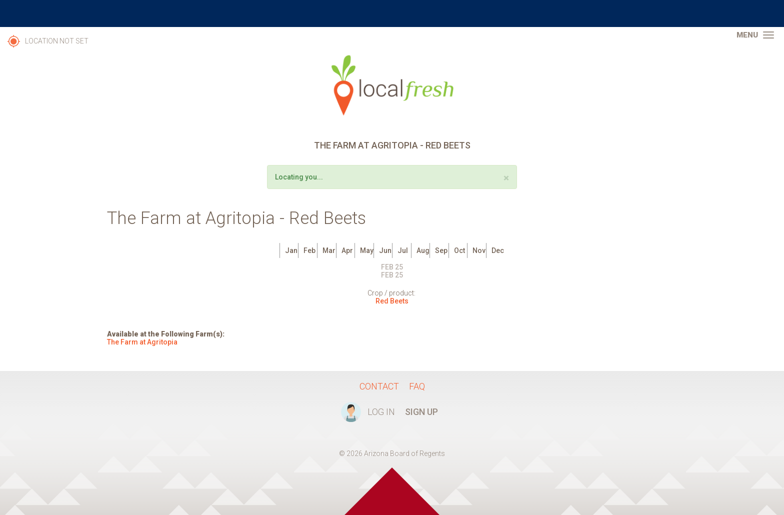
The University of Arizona (392, 14)
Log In (381, 411)
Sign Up (421, 411)
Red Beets (392, 301)
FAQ (417, 386)
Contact (379, 386)
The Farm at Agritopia (142, 342)
